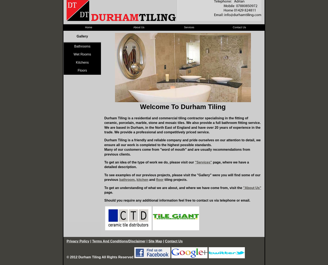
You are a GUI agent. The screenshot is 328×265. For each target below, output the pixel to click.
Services (189, 27)
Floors (82, 70)
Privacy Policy (78, 241)
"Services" (203, 162)
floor (160, 179)
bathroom (127, 179)
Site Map (155, 241)
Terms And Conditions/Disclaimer (119, 241)
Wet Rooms (82, 54)
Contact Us (239, 27)
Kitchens (82, 62)
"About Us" (252, 188)
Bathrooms (82, 46)
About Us (139, 27)
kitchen (142, 179)
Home (88, 27)
